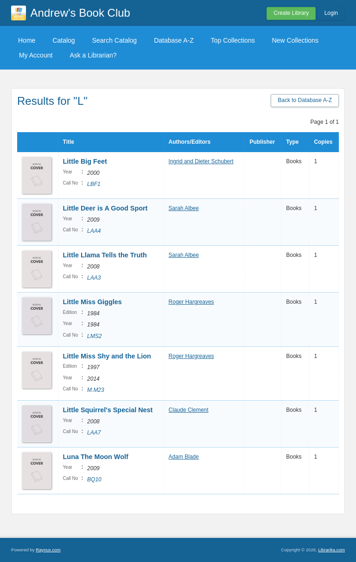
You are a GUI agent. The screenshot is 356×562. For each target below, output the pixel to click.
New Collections (295, 40)
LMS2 (94, 336)
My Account (35, 55)
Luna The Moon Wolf (95, 456)
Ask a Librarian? (93, 55)
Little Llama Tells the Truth (105, 255)
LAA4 (94, 231)
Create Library (291, 13)
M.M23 (95, 390)
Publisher (262, 142)
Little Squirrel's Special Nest (108, 410)
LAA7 (94, 432)
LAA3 (94, 278)
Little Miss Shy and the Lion (107, 356)
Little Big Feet (85, 161)
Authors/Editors (190, 142)
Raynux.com (48, 549)
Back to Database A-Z (305, 100)
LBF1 (94, 184)
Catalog (63, 40)
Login (331, 13)
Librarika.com (331, 549)
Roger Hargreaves (191, 302)
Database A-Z (174, 40)
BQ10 (94, 479)
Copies (323, 142)
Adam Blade (184, 456)
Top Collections (233, 40)
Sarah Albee (184, 208)
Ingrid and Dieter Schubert (201, 161)
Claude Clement (189, 410)
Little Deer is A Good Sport (105, 208)
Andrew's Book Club (80, 12)
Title (68, 142)
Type (292, 142)
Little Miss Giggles (92, 302)
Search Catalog (114, 40)
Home (26, 40)
